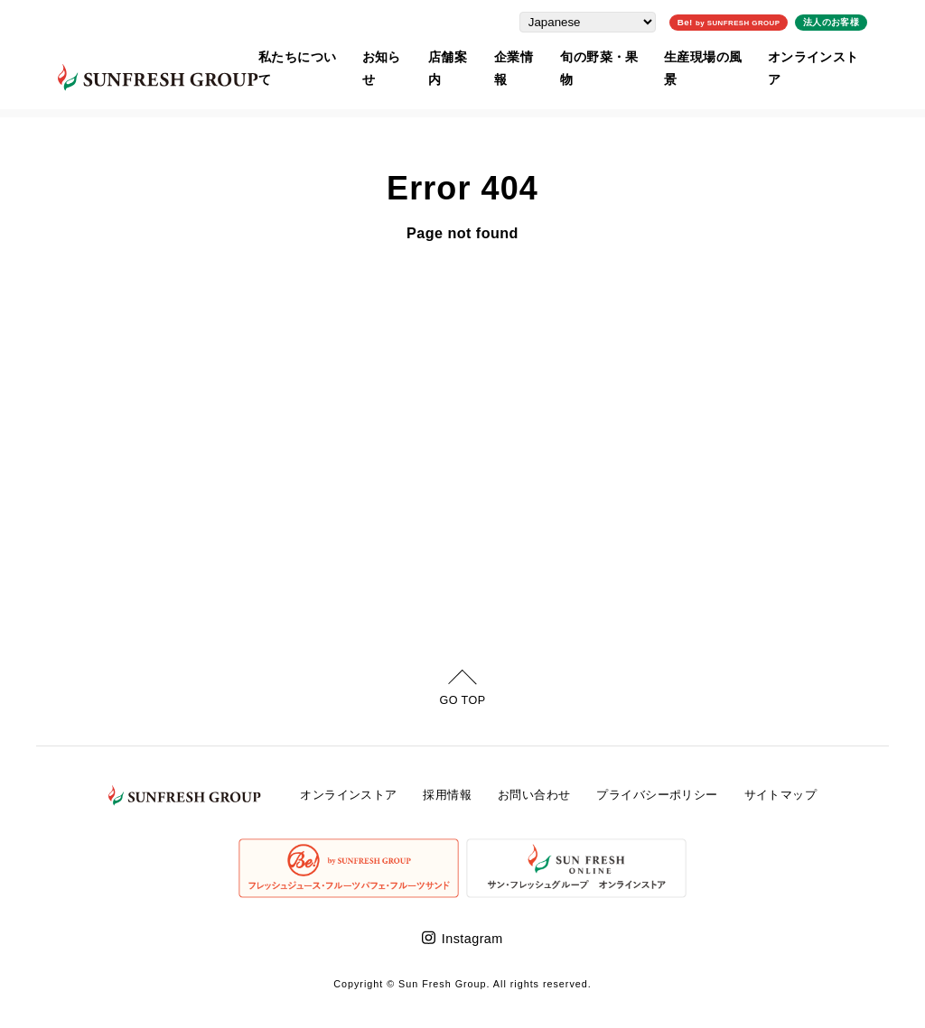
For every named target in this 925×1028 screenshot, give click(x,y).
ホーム (51, 102)
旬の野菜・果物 (614, 55)
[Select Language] (609, 20)
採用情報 (447, 795)
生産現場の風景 (723, 55)
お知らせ (390, 55)
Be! (749, 20)
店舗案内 (459, 55)
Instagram (472, 938)
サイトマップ (781, 795)
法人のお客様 (852, 20)
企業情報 (527, 55)
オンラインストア (837, 55)
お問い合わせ (534, 795)
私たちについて (302, 55)
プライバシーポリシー (656, 795)
